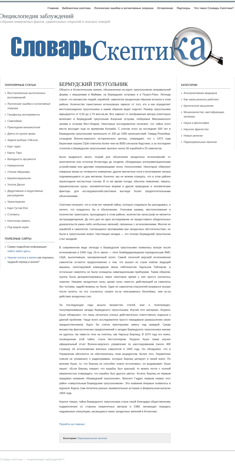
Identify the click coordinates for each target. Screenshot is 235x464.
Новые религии (193, 135)
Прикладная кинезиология (23, 127)
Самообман (14, 120)
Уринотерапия (16, 201)
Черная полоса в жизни (22, 257)
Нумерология (15, 165)
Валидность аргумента (21, 159)
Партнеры (183, 8)
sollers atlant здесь (18, 251)
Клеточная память (18, 220)
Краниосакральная (19, 178)
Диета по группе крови (21, 133)
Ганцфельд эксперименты (23, 114)
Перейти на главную (72, 424)
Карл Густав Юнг (17, 208)
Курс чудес (14, 146)
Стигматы (13, 214)
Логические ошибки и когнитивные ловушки (123, 8)
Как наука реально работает (201, 99)
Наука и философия (196, 122)
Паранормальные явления (92, 438)
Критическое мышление (199, 105)
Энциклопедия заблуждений (37, 16)
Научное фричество (196, 129)
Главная (53, 8)
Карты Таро (14, 152)
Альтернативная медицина (200, 93)
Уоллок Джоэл (16, 184)
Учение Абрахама (18, 171)
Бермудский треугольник (93, 84)
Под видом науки (18, 227)
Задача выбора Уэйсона (22, 140)
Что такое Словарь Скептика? (214, 8)
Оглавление (165, 8)
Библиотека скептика (76, 8)
